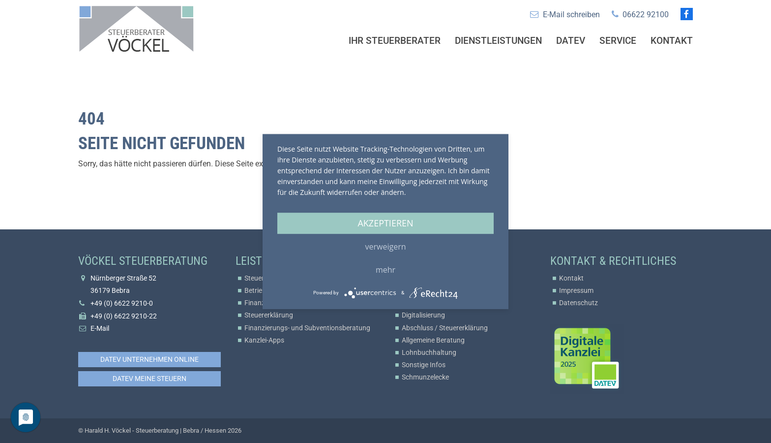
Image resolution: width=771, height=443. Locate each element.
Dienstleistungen (498, 40)
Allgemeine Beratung (433, 340)
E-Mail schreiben (571, 14)
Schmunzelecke (425, 377)
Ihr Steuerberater (395, 40)
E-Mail (99, 328)
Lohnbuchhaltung (429, 352)
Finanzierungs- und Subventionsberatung (307, 328)
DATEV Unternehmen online (149, 359)
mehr (385, 269)
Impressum (576, 290)
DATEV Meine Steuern (149, 378)
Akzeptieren (385, 223)
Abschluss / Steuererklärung (445, 328)
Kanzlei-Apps (264, 340)
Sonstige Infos (423, 365)
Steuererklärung (268, 315)
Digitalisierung (423, 315)
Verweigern (385, 246)
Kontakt (672, 40)
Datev (570, 40)
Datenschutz (578, 303)
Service (617, 40)
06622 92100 (646, 14)
